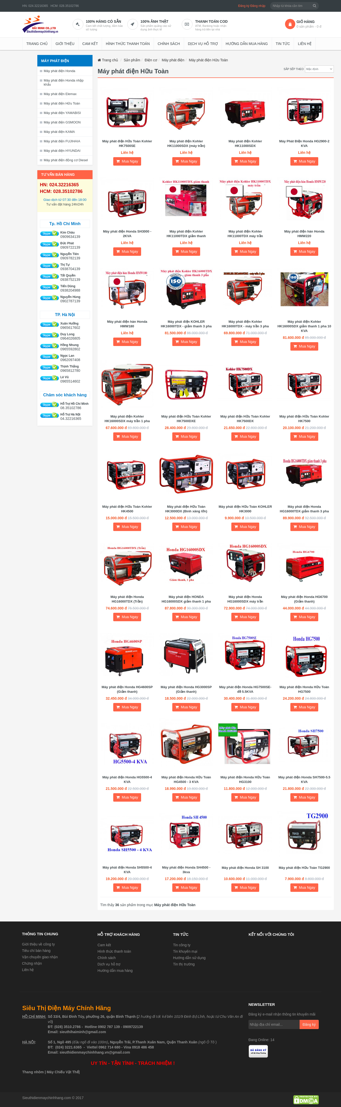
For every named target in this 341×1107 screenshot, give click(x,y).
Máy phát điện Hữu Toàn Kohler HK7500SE (127, 143)
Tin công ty (181, 945)
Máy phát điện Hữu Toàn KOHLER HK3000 (245, 509)
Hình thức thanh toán (128, 44)
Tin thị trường (184, 964)
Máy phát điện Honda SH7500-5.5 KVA (304, 779)
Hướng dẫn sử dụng (189, 958)
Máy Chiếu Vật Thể (63, 1072)
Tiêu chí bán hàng (36, 951)
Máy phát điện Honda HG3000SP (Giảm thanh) (186, 689)
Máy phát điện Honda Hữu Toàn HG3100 (245, 779)
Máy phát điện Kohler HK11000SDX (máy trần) (186, 143)
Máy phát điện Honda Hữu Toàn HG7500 (304, 689)
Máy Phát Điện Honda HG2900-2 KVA (304, 143)
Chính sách (169, 44)
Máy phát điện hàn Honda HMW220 (304, 233)
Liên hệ (304, 44)
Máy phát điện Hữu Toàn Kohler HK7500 (304, 418)
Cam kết (90, 44)
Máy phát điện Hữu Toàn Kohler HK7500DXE (186, 418)
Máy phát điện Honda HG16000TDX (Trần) (127, 599)
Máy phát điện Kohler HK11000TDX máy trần (245, 233)
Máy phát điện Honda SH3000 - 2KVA (127, 233)
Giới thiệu (64, 44)
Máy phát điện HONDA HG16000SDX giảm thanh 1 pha (186, 599)
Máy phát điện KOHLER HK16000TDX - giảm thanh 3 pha (186, 324)
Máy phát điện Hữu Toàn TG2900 (304, 868)
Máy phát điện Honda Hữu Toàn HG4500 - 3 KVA (186, 779)
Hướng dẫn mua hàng (247, 44)
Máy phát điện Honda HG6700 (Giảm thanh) (304, 599)
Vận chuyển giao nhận (40, 957)
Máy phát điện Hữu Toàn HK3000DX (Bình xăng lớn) (186, 509)
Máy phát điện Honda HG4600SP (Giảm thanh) (127, 689)
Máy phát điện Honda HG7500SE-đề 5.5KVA (245, 689)
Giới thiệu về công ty (38, 944)
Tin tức (283, 44)
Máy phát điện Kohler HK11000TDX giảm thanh (186, 233)
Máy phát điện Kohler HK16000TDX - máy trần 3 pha (245, 324)
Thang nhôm (33, 1072)
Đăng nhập (257, 6)
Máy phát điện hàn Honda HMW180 (127, 324)
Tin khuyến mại (185, 951)
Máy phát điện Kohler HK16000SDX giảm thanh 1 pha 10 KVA (304, 326)
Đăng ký (243, 6)
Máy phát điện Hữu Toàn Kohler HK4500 (127, 509)
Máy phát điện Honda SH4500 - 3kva (186, 870)
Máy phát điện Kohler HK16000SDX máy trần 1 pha (127, 418)
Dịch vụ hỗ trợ (203, 44)
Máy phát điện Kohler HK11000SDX (245, 143)
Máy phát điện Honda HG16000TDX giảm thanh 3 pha (304, 509)
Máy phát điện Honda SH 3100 (245, 868)
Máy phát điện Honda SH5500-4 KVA (127, 870)
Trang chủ (37, 44)
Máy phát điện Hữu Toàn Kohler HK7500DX (245, 418)
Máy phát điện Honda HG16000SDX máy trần (245, 599)
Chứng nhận (32, 963)
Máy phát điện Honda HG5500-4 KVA (127, 779)
